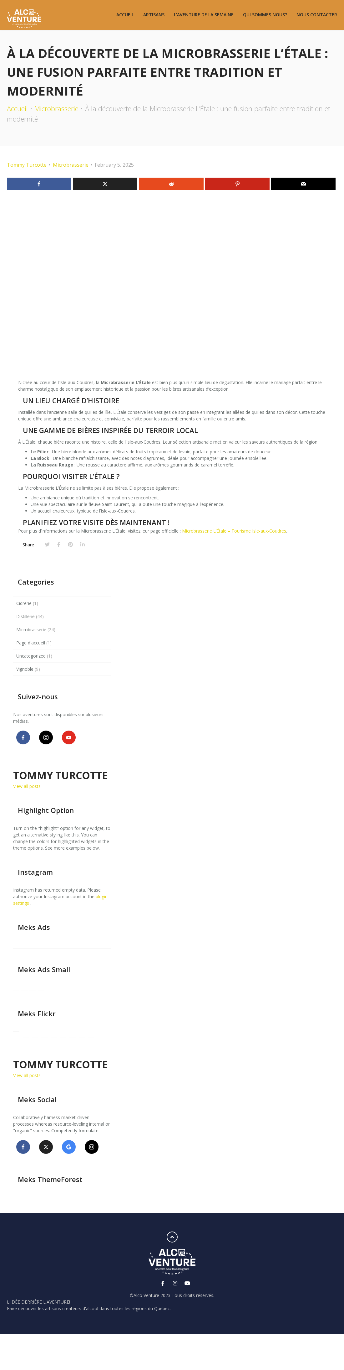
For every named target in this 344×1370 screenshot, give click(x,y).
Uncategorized (31, 656)
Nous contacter (316, 15)
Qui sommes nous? (265, 15)
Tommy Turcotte (27, 164)
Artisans (153, 15)
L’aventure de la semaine (204, 15)
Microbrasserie (56, 108)
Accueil (125, 15)
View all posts (27, 786)
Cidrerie (24, 603)
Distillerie (25, 616)
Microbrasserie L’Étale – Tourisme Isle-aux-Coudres (234, 531)
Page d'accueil (30, 643)
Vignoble (24, 669)
